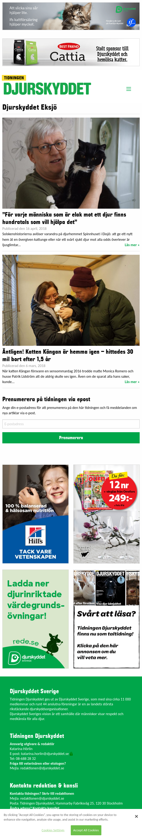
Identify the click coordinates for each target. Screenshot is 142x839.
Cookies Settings (53, 830)
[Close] (136, 816)
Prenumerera (71, 437)
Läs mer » (132, 245)
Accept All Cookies (86, 830)
